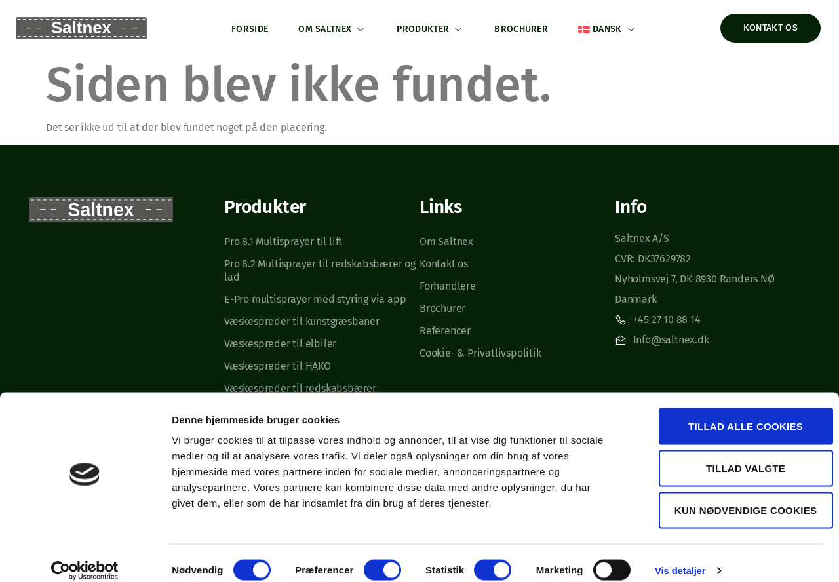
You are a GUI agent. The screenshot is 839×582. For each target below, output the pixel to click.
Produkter (430, 27)
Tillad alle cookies (729, 411)
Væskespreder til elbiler (280, 341)
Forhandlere (448, 283)
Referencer (445, 328)
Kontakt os (444, 261)
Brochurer (524, 26)
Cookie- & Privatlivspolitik (480, 350)
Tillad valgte (729, 453)
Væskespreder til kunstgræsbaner (302, 319)
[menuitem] (612, 26)
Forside (244, 26)
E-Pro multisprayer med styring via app (315, 296)
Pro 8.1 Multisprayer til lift (284, 239)
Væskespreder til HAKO (277, 363)
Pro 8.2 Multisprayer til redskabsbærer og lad (320, 268)
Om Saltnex (330, 27)
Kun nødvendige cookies (729, 495)
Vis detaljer (680, 556)
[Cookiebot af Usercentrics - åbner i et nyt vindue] (85, 556)
